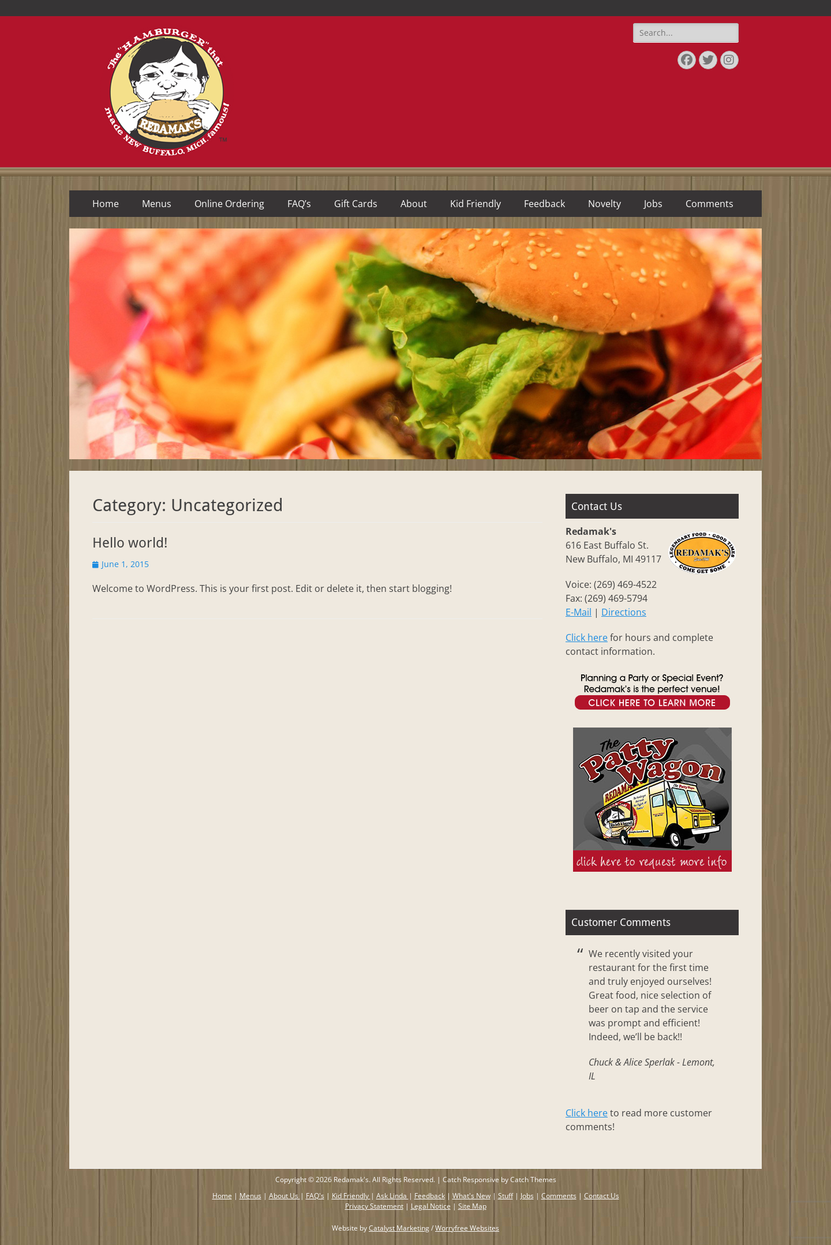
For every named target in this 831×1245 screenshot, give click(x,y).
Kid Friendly (475, 203)
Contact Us (601, 1196)
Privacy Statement (374, 1206)
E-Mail (579, 612)
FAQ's (315, 1196)
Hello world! (129, 543)
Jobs (653, 203)
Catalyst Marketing (399, 1228)
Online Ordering (229, 203)
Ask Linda (392, 1196)
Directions (623, 612)
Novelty (604, 203)
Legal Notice (431, 1206)
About (413, 203)
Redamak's (351, 1179)
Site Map (472, 1206)
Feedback (544, 203)
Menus (156, 203)
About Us (284, 1196)
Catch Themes (533, 1179)
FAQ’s (299, 203)
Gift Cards (355, 203)
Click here (587, 637)
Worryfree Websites (467, 1228)
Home (105, 203)
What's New (471, 1196)
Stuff (505, 1196)
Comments (709, 203)
